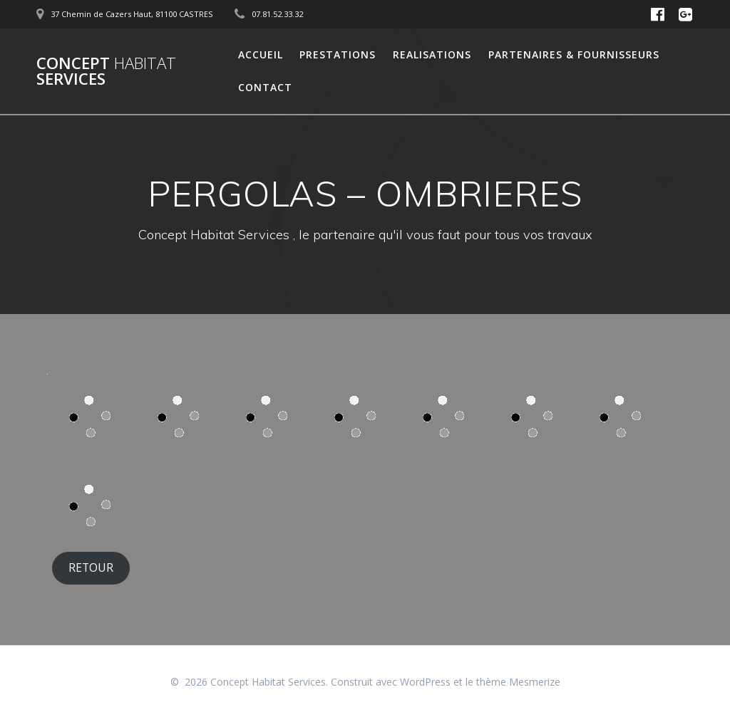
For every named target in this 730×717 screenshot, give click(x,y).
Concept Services (106, 72)
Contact (265, 87)
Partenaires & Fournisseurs (573, 54)
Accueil (260, 54)
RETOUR (90, 567)
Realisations (432, 54)
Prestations (337, 54)
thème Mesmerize (518, 682)
